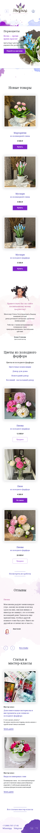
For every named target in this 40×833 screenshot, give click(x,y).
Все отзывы (23, 648)
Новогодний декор (20, 375)
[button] (6, 648)
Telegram (18, 828)
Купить (20, 147)
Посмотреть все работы (20, 573)
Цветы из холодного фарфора (20, 362)
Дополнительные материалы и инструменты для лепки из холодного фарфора (18, 713)
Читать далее (9, 729)
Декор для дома (20, 371)
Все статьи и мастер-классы (20, 809)
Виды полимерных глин (15, 776)
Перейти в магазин (15, 51)
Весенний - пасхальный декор (20, 380)
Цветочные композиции (20, 367)
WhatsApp (7, 828)
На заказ (20, 500)
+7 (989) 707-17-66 (11, 825)
